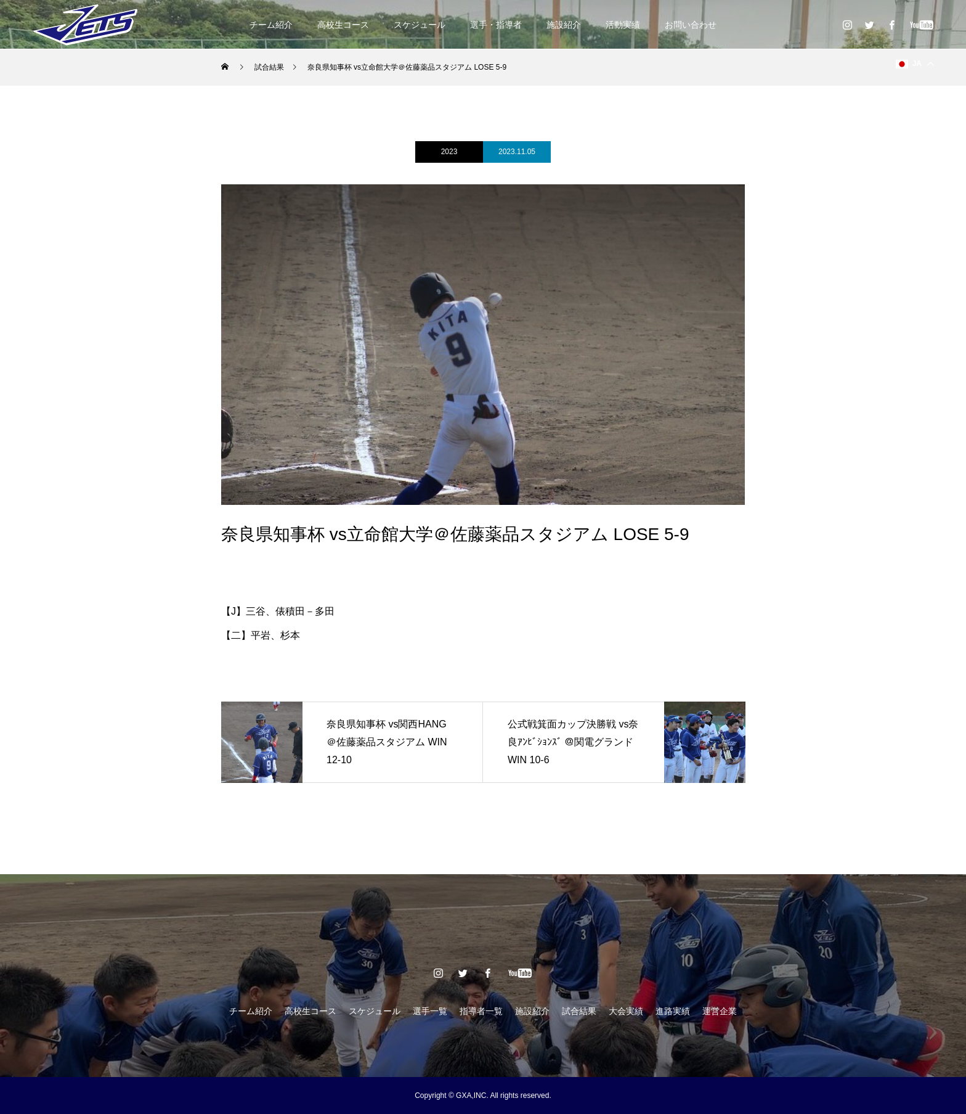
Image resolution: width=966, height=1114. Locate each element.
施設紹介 (563, 25)
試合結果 (579, 1011)
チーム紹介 (271, 25)
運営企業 (719, 1011)
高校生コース (343, 25)
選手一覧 (430, 1011)
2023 (449, 151)
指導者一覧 (481, 1011)
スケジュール (419, 25)
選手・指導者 (496, 25)
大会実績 (626, 1011)
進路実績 (673, 1011)
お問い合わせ (690, 25)
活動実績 (623, 25)
